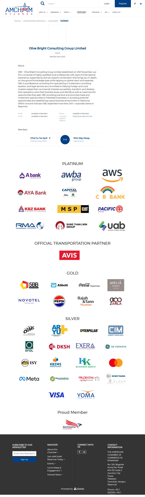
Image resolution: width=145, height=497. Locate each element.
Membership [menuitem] (55, 12)
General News (54, 474)
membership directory (34, 21)
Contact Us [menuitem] (116, 12)
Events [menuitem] (66, 12)
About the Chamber (52, 451)
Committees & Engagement (54, 469)
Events (50, 463)
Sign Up (24, 459)
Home (17, 21)
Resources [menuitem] (96, 12)
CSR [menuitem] (106, 12)
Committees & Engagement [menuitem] (81, 12)
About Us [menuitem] (42, 12)
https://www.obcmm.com (82, 116)
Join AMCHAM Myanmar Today (55, 458)
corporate (53, 21)
